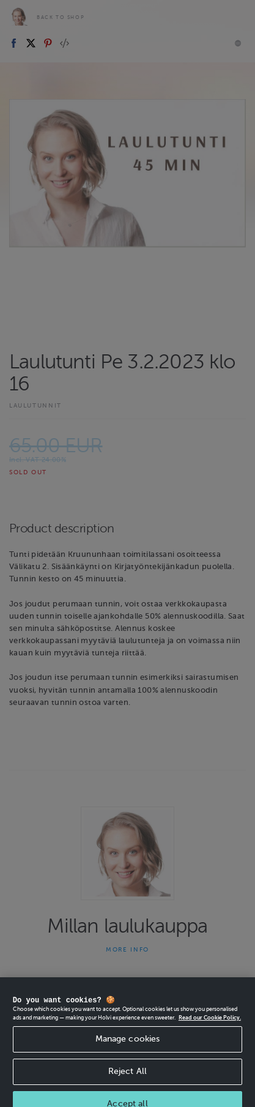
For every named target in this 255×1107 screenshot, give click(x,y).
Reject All (127, 1079)
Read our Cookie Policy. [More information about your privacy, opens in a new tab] (210, 1026)
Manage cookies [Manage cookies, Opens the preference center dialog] (127, 1047)
